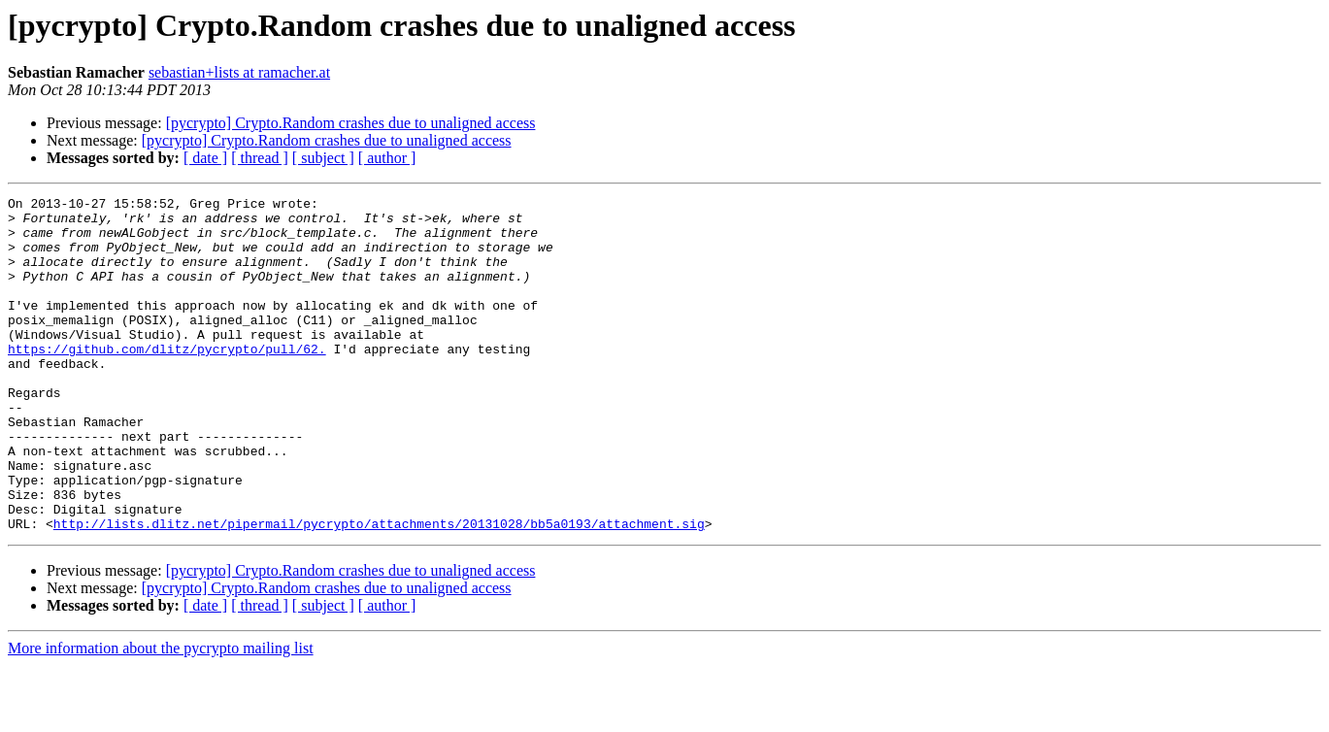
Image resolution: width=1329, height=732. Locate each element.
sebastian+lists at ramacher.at (239, 72)
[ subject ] (323, 158)
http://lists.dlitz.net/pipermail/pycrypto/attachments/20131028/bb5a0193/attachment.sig (379, 590)
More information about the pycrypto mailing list (161, 715)
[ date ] (205, 158)
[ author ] (387, 158)
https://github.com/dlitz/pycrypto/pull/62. (167, 380)
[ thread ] (259, 158)
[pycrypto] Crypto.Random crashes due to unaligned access (351, 123)
